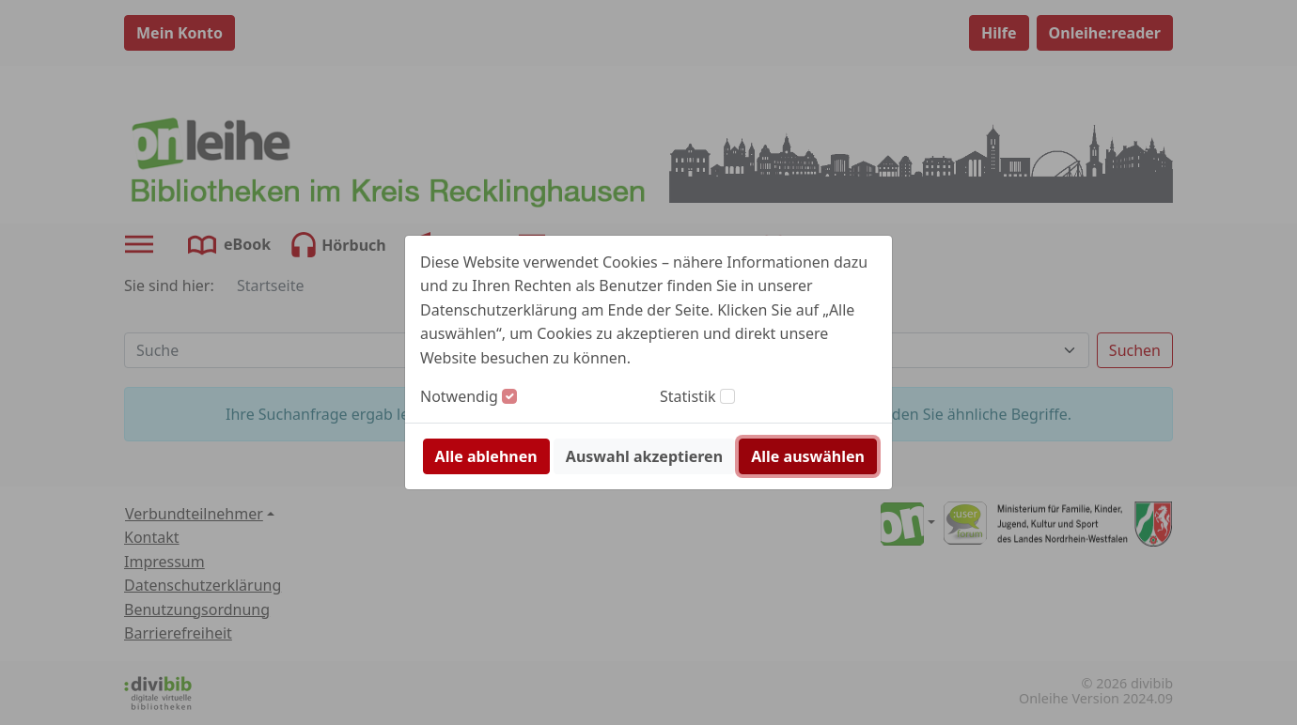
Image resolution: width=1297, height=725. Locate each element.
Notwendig (459, 396)
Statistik (688, 396)
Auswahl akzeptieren (644, 456)
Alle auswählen (808, 456)
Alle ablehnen (486, 456)
